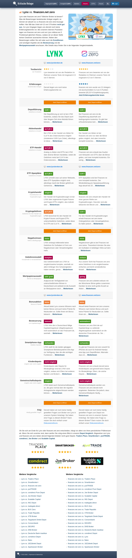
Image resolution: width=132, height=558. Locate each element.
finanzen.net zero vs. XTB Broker (81, 513)
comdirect (23, 439)
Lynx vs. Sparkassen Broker (32, 547)
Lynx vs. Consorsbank (29, 523)
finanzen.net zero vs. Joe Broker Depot (83, 493)
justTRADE (105, 436)
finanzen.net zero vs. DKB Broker (81, 527)
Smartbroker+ (94, 436)
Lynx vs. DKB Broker (29, 530)
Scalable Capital (48, 439)
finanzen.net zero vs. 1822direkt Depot (83, 544)
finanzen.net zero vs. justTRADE (80, 486)
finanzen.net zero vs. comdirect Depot (82, 533)
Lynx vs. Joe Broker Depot (31, 496)
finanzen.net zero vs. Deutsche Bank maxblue (85, 530)
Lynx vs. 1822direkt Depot (31, 544)
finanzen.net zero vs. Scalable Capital (82, 496)
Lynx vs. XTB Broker (29, 516)
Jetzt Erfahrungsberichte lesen (91, 95)
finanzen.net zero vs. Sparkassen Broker (83, 547)
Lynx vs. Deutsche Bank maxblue (34, 533)
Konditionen (58, 40)
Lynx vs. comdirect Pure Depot (33, 493)
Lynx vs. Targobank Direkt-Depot (33, 520)
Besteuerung (48, 43)
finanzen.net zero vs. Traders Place (81, 479)
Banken (76, 3)
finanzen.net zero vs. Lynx (78, 537)
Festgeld (65, 3)
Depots (85, 3)
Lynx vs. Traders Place (30, 479)
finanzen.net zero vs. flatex (78, 540)
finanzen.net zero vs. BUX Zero (80, 506)
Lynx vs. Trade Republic (30, 513)
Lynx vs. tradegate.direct (30, 506)
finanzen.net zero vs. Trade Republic (82, 510)
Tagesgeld (50, 3)
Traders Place (81, 436)
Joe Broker (33, 439)
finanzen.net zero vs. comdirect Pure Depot (84, 489)
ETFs (93, 3)
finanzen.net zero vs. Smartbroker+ (81, 482)
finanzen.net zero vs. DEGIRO (79, 523)
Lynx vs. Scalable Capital (31, 499)
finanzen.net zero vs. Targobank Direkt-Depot (85, 516)
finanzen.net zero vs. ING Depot (80, 499)
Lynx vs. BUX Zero (28, 510)
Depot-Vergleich (86, 433)
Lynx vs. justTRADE (29, 489)
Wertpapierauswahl (27, 45)
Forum (101, 3)
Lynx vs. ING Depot (28, 503)
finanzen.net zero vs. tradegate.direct (82, 503)
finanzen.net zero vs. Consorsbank (81, 520)
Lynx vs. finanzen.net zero (31, 486)
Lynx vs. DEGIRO (28, 527)
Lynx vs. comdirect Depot (31, 537)
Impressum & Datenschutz (36, 554)
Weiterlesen (57, 122)
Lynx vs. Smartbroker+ (30, 482)
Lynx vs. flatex (26, 540)
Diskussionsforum (51, 423)
